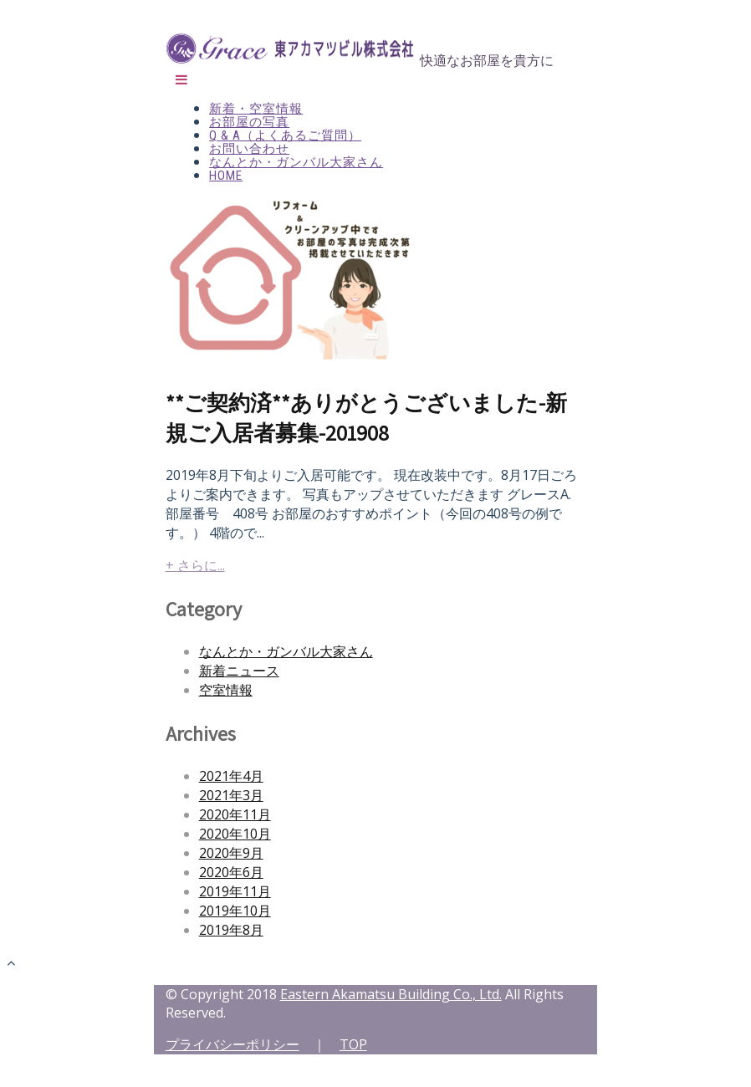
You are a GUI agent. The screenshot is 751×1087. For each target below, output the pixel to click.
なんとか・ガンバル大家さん (296, 162)
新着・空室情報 (256, 108)
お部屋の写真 (249, 122)
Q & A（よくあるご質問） (285, 135)
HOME (226, 175)
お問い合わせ (249, 148)
